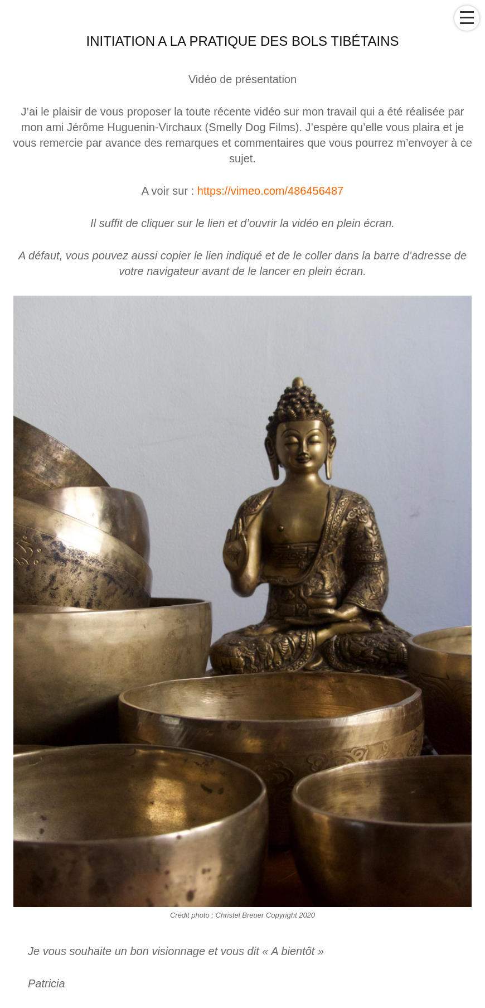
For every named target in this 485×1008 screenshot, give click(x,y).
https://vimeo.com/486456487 (270, 191)
